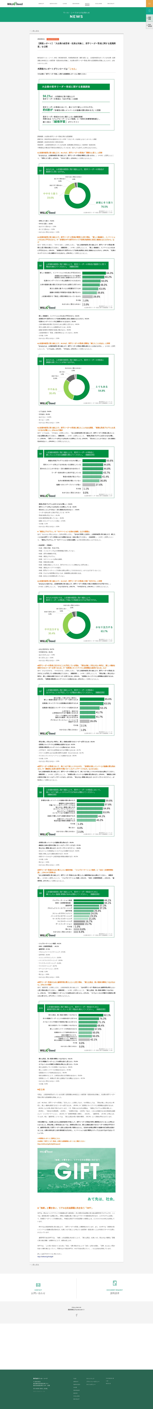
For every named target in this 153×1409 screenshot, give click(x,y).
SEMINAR (76, 3)
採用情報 (149, 18)
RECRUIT (111, 3)
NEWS (87, 3)
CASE (65, 3)
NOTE (107, 1383)
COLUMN (98, 3)
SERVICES (53, 3)
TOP (74, 1378)
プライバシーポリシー (93, 1381)
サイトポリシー (91, 1384)
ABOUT (41, 3)
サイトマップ (90, 1378)
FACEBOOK (109, 1378)
